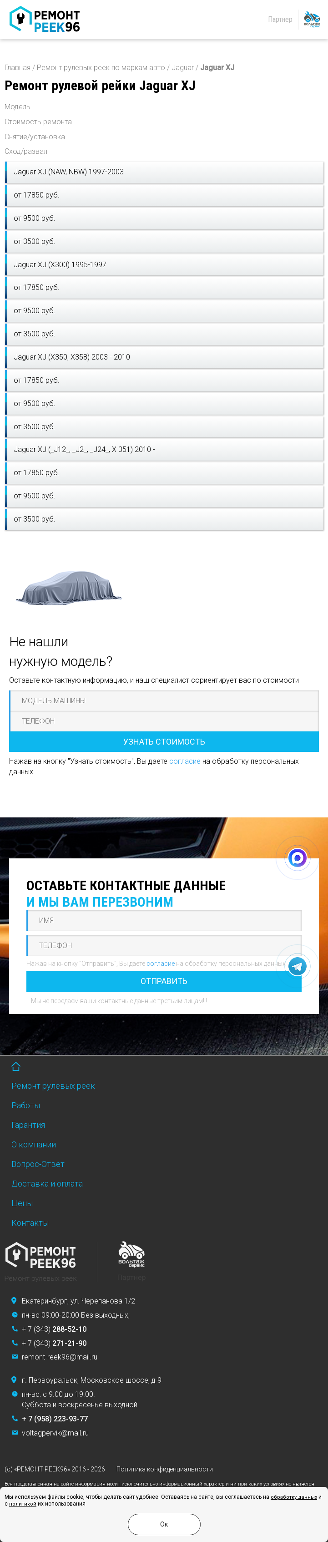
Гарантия (28, 1125)
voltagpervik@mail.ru (55, 1433)
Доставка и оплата (47, 1183)
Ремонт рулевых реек (53, 1086)
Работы (25, 1105)
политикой (22, 1504)
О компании (33, 1144)
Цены (22, 1203)
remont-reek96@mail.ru (59, 1357)
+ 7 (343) (54, 1329)
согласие (185, 761)
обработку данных (294, 1497)
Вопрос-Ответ (38, 1164)
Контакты (30, 1223)
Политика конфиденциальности (164, 1469)
